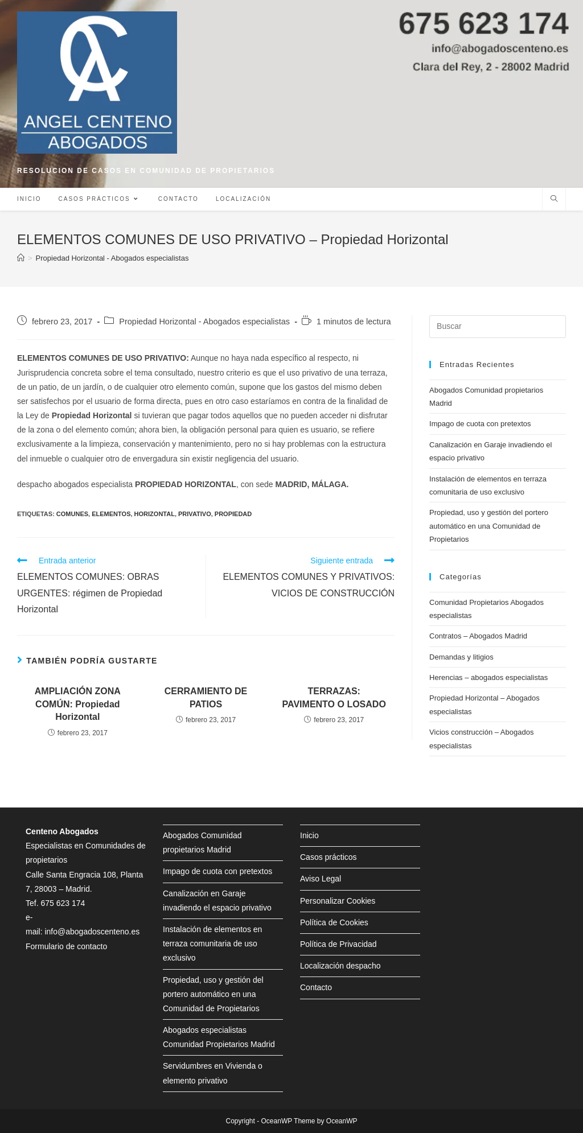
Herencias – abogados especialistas (488, 677)
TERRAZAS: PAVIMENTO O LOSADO (334, 697)
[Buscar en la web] (554, 199)
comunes (72, 513)
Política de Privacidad (338, 944)
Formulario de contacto (66, 946)
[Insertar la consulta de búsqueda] (497, 326)
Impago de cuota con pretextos (480, 423)
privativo (194, 513)
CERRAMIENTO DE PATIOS (206, 697)
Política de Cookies (334, 922)
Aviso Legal (320, 878)
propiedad (233, 513)
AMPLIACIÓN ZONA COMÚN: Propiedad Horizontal (78, 704)
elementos (111, 513)
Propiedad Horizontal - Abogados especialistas (204, 321)
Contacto (316, 987)
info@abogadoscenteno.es (91, 931)
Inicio (309, 835)
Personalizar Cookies (337, 900)
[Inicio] (20, 258)
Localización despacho (340, 965)
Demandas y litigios (461, 657)
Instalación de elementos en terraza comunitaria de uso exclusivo (212, 943)
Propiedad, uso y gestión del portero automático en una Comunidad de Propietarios (488, 525)
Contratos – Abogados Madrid (478, 636)
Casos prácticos (328, 857)
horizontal (154, 513)
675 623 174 (62, 903)
